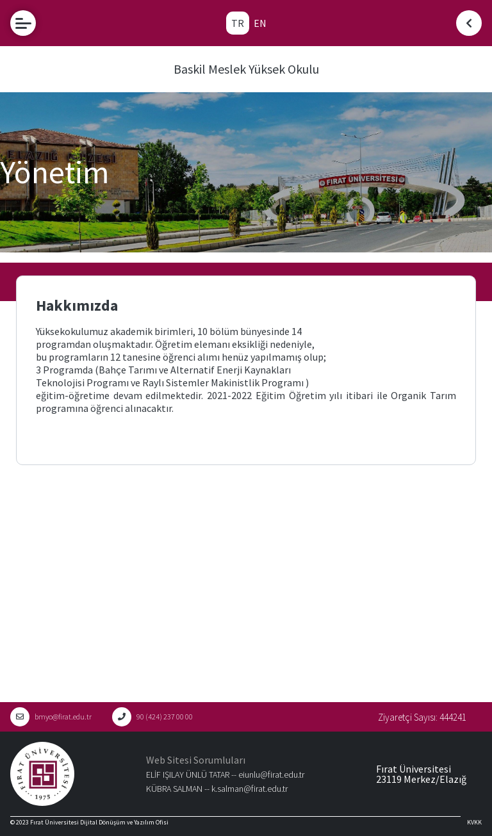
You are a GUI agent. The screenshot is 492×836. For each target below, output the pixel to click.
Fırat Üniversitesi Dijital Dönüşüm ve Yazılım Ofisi (99, 822)
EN (260, 23)
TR (237, 23)
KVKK (474, 822)
